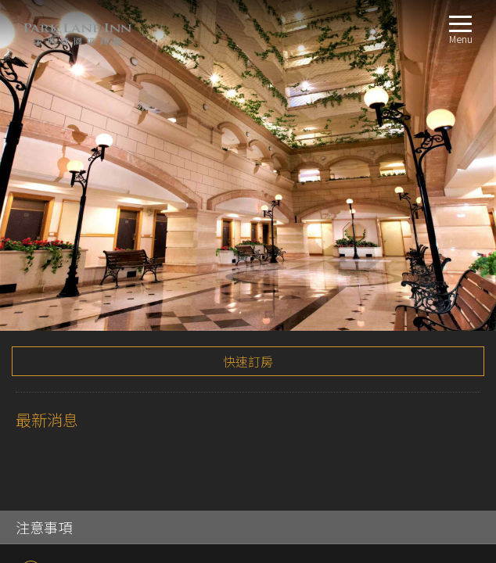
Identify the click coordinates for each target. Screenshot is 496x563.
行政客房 (59, 343)
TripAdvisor (30, 239)
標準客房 (59, 306)
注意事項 (44, 196)
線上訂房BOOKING (59, 400)
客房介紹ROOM (50, 287)
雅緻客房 (59, 324)
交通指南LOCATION (60, 381)
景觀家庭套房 (69, 362)
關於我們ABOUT (53, 268)
